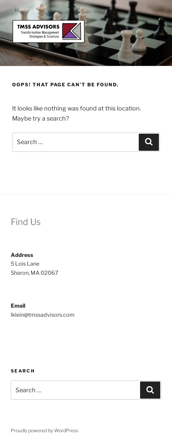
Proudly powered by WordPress (44, 430)
